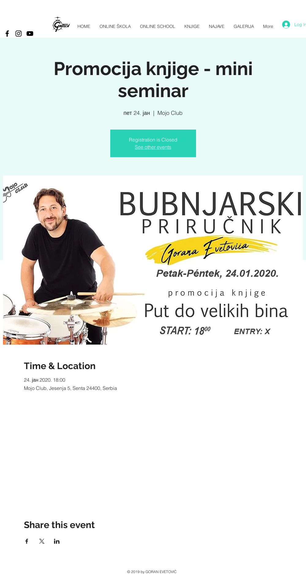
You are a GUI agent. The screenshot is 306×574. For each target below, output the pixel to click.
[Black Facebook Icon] (7, 33)
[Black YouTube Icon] (30, 33)
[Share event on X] (42, 541)
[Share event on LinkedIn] (57, 541)
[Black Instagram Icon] (18, 33)
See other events (153, 147)
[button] (244, 26)
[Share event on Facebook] (27, 541)
